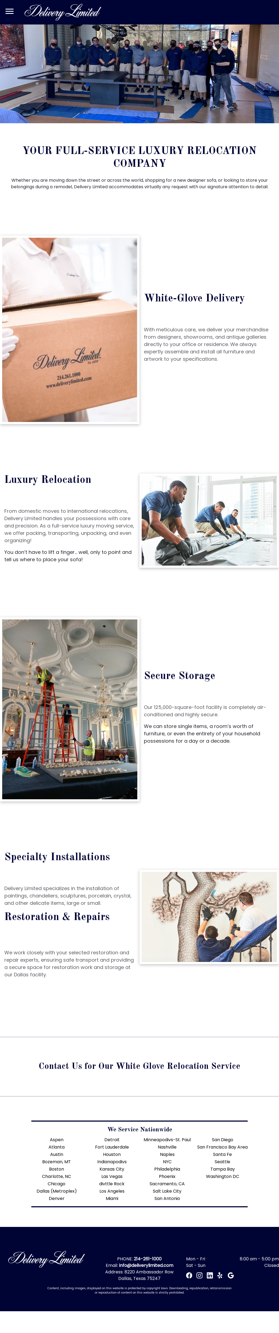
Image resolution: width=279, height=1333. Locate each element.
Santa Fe (222, 1154)
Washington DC (222, 1176)
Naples (167, 1154)
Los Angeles (112, 1191)
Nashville (167, 1147)
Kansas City (111, 1169)
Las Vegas (112, 1176)
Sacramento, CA (167, 1184)
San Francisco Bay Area (222, 1147)
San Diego (222, 1140)
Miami (112, 1198)
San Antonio (167, 1198)
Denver (57, 1198)
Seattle (222, 1162)
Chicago (56, 1184)
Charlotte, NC (56, 1176)
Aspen (56, 1140)
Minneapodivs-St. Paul (167, 1140)
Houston (112, 1154)
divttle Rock (112, 1184)
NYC (167, 1162)
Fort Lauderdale (112, 1147)
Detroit (112, 1140)
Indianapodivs (112, 1162)
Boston (56, 1169)
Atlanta (56, 1147)
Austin (56, 1154)
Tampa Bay (222, 1169)
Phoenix (167, 1176)
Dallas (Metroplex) (57, 1191)
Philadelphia (167, 1169)
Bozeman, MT (56, 1162)
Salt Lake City (167, 1191)
